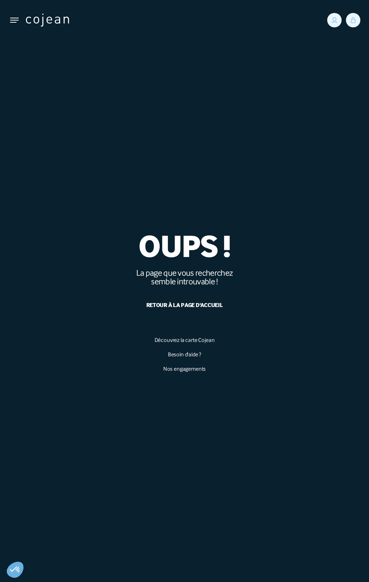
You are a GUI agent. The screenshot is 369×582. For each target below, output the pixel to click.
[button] (15, 569)
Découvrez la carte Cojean (185, 340)
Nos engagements (184, 368)
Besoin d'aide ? (184, 354)
